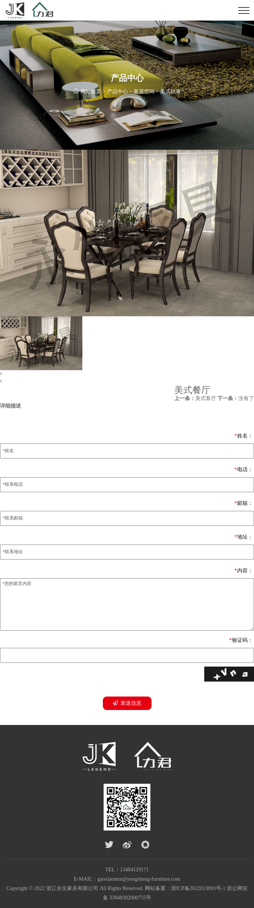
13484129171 (134, 869)
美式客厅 (195, 398)
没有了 (235, 398)
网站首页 (90, 91)
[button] (127, 374)
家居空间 (144, 91)
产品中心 (117, 91)
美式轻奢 (170, 91)
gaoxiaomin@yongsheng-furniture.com (139, 879)
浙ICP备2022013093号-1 (198, 888)
